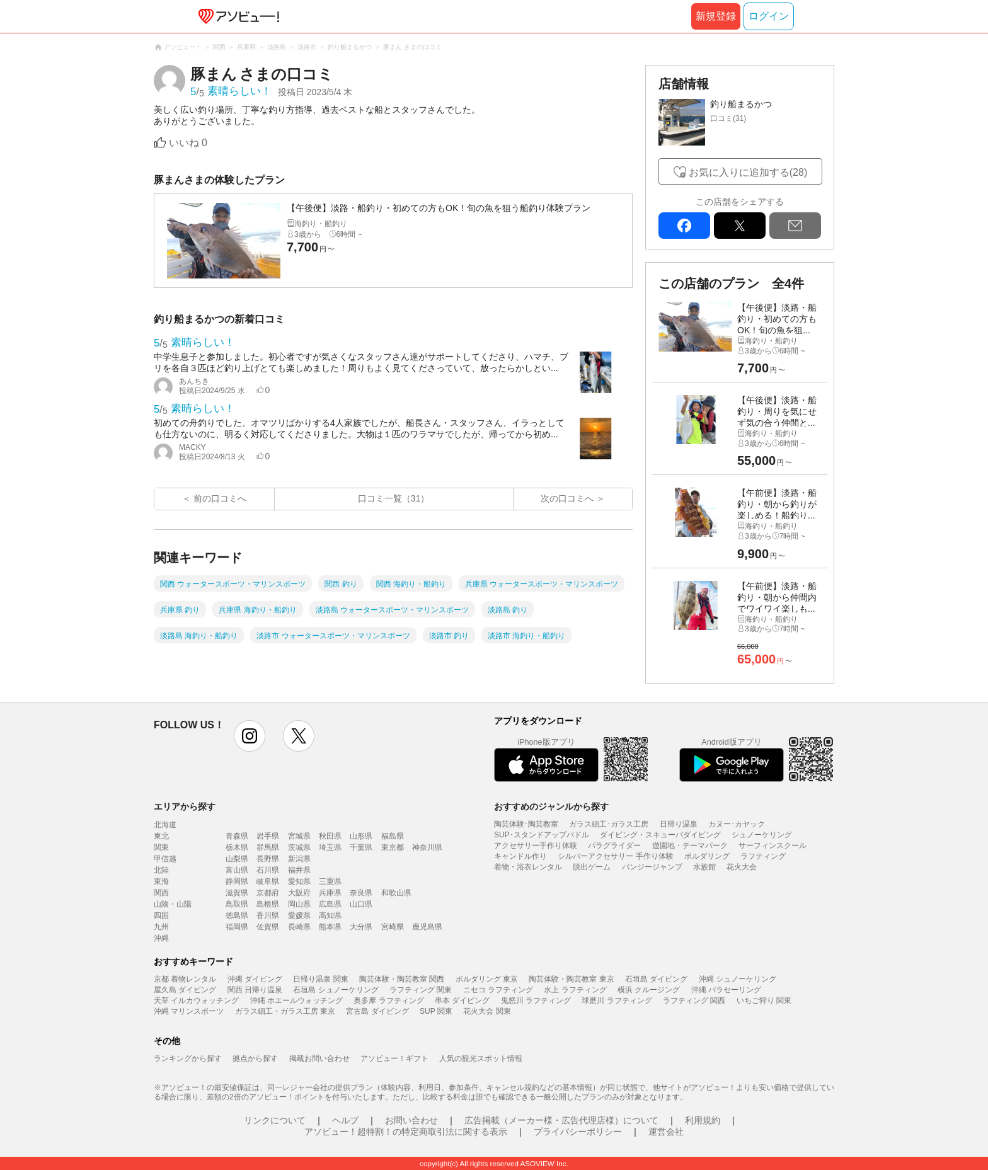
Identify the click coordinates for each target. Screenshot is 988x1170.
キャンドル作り (520, 856)
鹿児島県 (427, 926)
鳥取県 (237, 904)
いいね (188, 142)
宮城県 (299, 836)
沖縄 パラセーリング (726, 989)
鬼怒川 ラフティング (536, 1000)
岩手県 (267, 836)
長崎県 (299, 926)
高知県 (330, 915)
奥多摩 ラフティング (388, 1000)
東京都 (392, 847)
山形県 (361, 836)
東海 (161, 881)
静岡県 (237, 881)
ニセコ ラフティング (498, 989)
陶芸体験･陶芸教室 (526, 824)
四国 (161, 915)
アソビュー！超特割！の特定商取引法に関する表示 (405, 1132)
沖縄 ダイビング (254, 979)
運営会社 (666, 1132)
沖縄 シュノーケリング (737, 979)
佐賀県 (267, 926)
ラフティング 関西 (694, 1000)
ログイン (769, 16)
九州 (161, 926)
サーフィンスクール (772, 845)
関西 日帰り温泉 (254, 989)
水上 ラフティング (575, 989)
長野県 (267, 858)
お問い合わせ (411, 1120)
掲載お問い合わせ (319, 1058)
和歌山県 (396, 892)
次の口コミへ (567, 498)
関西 (161, 892)
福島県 (392, 836)
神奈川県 (427, 847)
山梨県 (237, 858)
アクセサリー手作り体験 (535, 845)
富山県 (237, 870)
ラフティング (763, 856)
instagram (249, 736)
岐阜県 (267, 881)
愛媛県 (299, 915)
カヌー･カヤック (736, 824)
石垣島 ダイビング (656, 979)
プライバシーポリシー (578, 1132)
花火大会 (742, 867)
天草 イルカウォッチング (196, 1000)
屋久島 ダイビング (185, 989)
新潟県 (299, 858)
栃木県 (237, 847)
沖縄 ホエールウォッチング (296, 1000)
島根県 (267, 904)
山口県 (361, 904)
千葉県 (361, 847)
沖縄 (161, 938)
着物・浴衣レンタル (528, 867)
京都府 (267, 892)
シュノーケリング (762, 834)
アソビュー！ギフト (394, 1058)
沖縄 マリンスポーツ (189, 1011)
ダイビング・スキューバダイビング (660, 834)
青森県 (237, 836)
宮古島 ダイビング (377, 1011)
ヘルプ (345, 1120)
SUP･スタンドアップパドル (541, 834)
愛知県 (299, 881)
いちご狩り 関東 (764, 1000)
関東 (161, 847)
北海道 (165, 824)
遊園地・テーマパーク (690, 845)
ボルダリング (707, 856)
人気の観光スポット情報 (480, 1058)
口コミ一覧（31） (394, 498)
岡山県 (299, 904)
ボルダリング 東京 (487, 979)
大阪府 (299, 892)
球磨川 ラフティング (617, 1000)
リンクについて (275, 1120)
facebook (684, 225)
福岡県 (237, 926)
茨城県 (299, 847)
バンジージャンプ (652, 867)
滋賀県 (237, 892)
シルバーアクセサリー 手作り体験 (615, 856)
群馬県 (267, 847)
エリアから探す (184, 806)
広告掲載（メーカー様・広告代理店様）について (561, 1120)
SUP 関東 (436, 1011)
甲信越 (165, 858)
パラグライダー (614, 845)
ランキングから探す (188, 1058)
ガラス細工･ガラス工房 (608, 824)
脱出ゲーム (592, 867)
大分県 (361, 926)
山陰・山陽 (173, 904)
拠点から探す (255, 1058)
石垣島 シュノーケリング (335, 989)
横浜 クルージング (649, 989)
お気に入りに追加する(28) (748, 172)
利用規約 (702, 1120)
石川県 (267, 870)
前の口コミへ (219, 498)
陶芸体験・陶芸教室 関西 (401, 979)
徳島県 (237, 915)
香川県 (267, 915)
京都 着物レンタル (185, 979)
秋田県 (330, 836)
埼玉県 (330, 847)
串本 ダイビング (462, 1000)
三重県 (330, 881)
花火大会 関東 (486, 1011)
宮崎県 (392, 926)
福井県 (299, 870)
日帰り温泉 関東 (320, 979)
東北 (161, 836)
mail (795, 225)
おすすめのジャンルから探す (551, 806)
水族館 (704, 867)
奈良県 (361, 892)
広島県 (330, 904)
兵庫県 (330, 892)
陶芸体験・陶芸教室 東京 (571, 979)
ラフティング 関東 (420, 989)
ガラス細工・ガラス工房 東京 (285, 1011)
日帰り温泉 (679, 824)
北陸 (161, 870)
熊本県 (330, 926)
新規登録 (716, 16)
